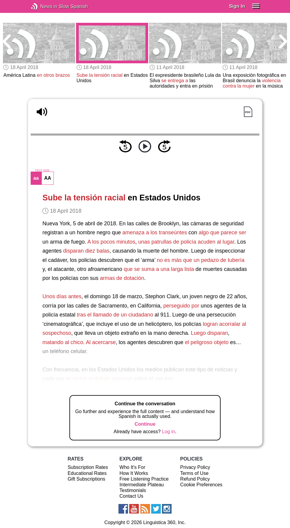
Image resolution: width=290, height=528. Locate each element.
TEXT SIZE (42, 170)
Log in (168, 431)
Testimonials (133, 490)
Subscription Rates (88, 467)
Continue (145, 424)
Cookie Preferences (201, 484)
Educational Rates (87, 473)
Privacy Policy (195, 467)
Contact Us (131, 496)
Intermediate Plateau (142, 484)
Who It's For (132, 467)
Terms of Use (194, 473)
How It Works (134, 473)
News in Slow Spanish (43, 6)
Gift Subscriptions (86, 479)
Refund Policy (195, 479)
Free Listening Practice (144, 479)
